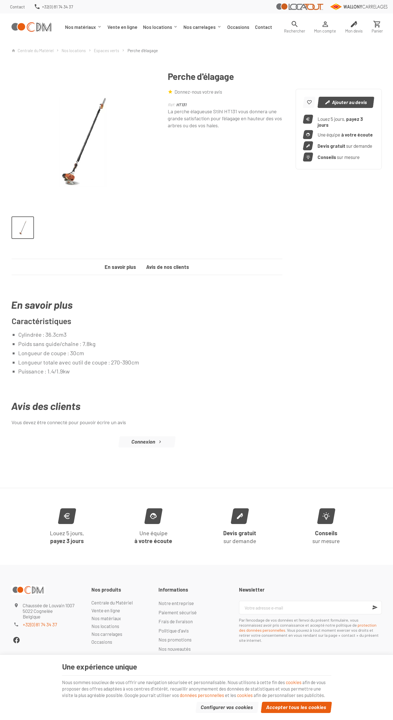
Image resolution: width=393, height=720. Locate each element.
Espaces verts (106, 50)
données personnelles (243, 685)
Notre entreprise (176, 603)
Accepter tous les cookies (296, 704)
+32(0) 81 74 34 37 (40, 624)
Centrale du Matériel (33, 50)
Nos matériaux (80, 27)
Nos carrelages (199, 27)
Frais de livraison (175, 621)
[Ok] (375, 607)
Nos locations (157, 27)
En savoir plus (120, 267)
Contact (263, 27)
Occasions (238, 27)
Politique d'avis (173, 630)
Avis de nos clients (167, 267)
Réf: (171, 104)
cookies (310, 670)
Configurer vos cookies (227, 704)
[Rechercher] (295, 26)
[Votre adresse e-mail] (310, 607)
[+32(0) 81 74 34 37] (53, 6)
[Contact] (17, 6)
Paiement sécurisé (177, 612)
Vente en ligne (122, 27)
